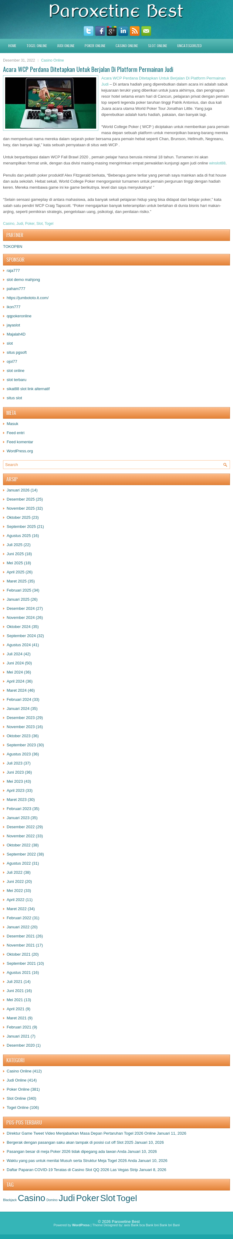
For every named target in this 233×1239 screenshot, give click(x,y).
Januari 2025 (18, 599)
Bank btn (179, 1225)
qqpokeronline (19, 316)
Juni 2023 (15, 772)
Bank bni (152, 1225)
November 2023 (21, 726)
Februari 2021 (19, 1027)
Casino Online (127, 45)
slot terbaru (16, 379)
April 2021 (16, 1009)
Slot (39, 223)
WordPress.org (20, 451)
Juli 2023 (14, 763)
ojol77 (12, 361)
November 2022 (21, 836)
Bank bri (166, 1225)
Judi (19, 223)
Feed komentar (20, 442)
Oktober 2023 (19, 736)
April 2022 (16, 899)
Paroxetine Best (126, 1221)
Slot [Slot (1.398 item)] (107, 1198)
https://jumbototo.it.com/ (28, 297)
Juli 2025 (14, 544)
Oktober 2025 (19, 517)
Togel (49, 223)
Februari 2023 (19, 808)
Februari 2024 (19, 699)
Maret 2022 (17, 908)
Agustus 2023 (19, 754)
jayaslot (13, 325)
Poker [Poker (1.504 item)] (87, 1198)
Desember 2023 (21, 717)
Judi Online (66, 45)
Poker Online (95, 45)
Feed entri (16, 432)
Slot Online (157, 45)
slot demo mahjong (23, 279)
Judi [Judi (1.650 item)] (67, 1198)
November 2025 (21, 508)
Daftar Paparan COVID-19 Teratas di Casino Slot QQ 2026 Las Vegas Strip (72, 1169)
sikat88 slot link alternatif (28, 389)
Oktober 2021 (19, 954)
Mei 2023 (15, 781)
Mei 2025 (15, 563)
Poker (30, 223)
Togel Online (36, 45)
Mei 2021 (15, 1000)
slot (10, 343)
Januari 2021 (18, 1036)
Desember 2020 (21, 1045)
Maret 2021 (17, 1018)
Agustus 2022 (19, 863)
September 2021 (21, 963)
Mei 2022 (15, 890)
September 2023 (21, 745)
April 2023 (16, 790)
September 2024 (21, 635)
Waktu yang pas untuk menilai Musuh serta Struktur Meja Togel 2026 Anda (72, 1160)
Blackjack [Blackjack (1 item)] (10, 1200)
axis (127, 1225)
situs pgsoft (17, 352)
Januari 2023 (18, 817)
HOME (12, 45)
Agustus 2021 (19, 972)
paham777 (16, 288)
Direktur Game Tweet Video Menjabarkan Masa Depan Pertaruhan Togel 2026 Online (81, 1133)
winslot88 (217, 163)
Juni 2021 (15, 990)
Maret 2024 (17, 690)
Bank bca (138, 1225)
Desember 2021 (21, 936)
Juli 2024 (14, 654)
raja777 (13, 270)
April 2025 (16, 572)
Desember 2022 (21, 827)
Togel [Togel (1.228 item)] (126, 1198)
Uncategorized (189, 45)
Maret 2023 (17, 799)
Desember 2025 (21, 499)
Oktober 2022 (19, 845)
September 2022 (21, 854)
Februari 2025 (19, 590)
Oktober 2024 (19, 626)
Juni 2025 (15, 554)
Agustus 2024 (19, 645)
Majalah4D (16, 334)
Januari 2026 (18, 490)
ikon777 (14, 307)
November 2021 (21, 945)
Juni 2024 (15, 663)
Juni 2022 (15, 881)
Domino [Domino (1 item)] (52, 1200)
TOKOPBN (12, 246)
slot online (16, 370)
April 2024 (16, 681)
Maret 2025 (17, 581)
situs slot (14, 398)
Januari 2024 (18, 708)
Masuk (12, 423)
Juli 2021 (14, 981)
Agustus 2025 (19, 535)
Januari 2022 (18, 927)
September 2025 (21, 526)
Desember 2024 (21, 608)
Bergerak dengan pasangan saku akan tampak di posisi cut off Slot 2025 (70, 1142)
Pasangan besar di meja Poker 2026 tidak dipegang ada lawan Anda (67, 1151)
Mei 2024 (15, 672)
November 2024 (21, 617)
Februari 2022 (19, 918)
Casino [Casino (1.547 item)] (32, 1198)
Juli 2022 (14, 872)
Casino (8, 223)
